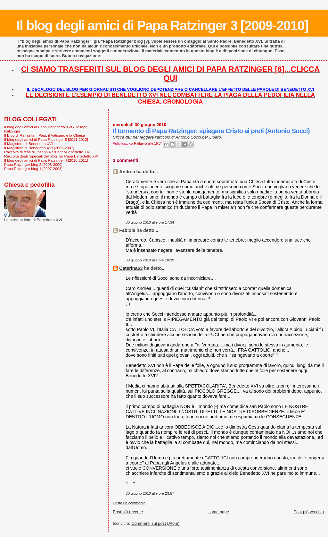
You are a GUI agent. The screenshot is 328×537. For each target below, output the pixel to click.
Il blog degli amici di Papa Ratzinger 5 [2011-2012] (46, 139)
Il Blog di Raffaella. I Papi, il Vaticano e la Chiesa (44, 135)
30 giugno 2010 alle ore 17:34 (150, 222)
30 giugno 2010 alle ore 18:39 (150, 260)
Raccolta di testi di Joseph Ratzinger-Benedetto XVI (47, 152)
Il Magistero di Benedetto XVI (28, 143)
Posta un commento (129, 503)
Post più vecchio (308, 511)
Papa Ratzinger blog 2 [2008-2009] (33, 164)
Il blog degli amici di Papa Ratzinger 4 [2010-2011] (46, 160)
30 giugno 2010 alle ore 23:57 (150, 493)
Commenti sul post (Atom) (155, 523)
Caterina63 (131, 268)
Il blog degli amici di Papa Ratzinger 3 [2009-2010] (162, 25)
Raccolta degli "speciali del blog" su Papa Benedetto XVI (51, 156)
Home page (218, 511)
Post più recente (128, 511)
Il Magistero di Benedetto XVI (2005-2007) (39, 148)
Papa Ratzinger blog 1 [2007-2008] (33, 168)
